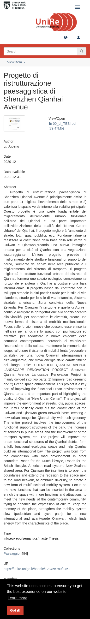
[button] (65, 37)
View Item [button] (16, 62)
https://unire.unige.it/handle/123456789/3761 (37, 569)
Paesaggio (11, 553)
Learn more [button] (17, 598)
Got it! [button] (15, 610)
